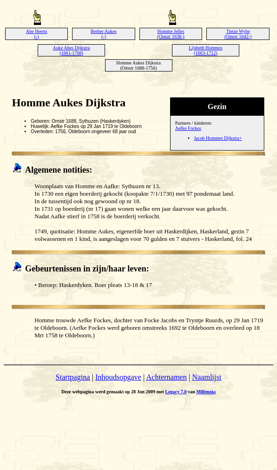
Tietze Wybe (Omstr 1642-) (238, 34)
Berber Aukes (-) (104, 34)
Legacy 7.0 (176, 391)
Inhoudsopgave (118, 377)
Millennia (206, 391)
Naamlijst (206, 377)
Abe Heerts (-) (36, 34)
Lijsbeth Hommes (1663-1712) (205, 50)
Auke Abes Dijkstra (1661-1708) (71, 50)
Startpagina (73, 377)
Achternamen (166, 377)
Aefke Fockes (188, 128)
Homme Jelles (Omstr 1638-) (171, 34)
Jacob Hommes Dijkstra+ (218, 138)
